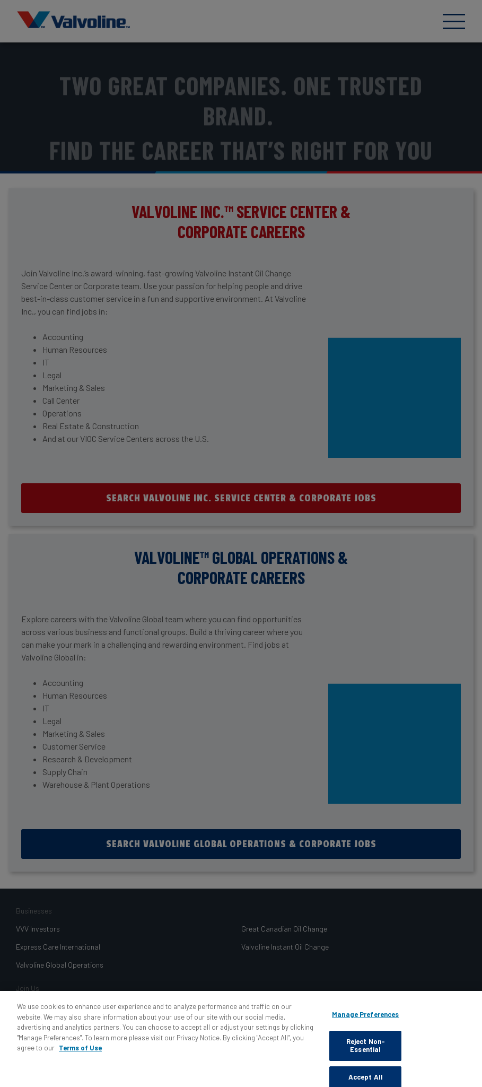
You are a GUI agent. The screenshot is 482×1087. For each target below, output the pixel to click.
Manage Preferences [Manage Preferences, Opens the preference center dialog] (365, 1019)
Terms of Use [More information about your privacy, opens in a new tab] (80, 1052)
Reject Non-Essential (365, 1049)
